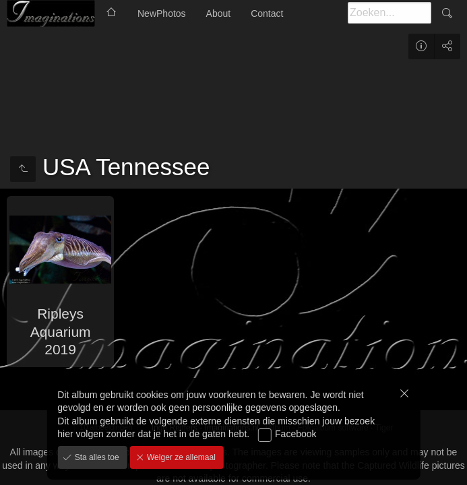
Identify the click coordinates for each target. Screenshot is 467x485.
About (218, 13)
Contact (267, 13)
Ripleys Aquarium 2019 (60, 331)
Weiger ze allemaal (180, 457)
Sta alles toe (95, 457)
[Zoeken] (389, 13)
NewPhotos (161, 13)
